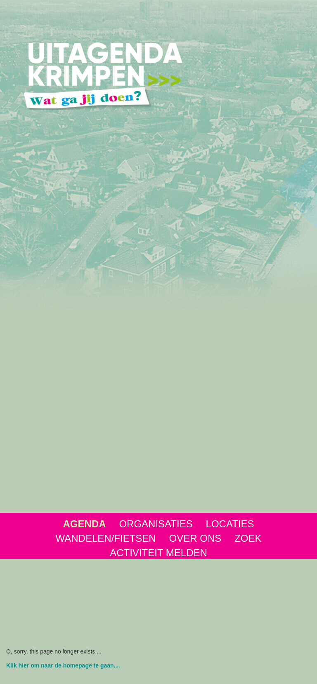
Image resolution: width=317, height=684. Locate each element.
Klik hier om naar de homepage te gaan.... (63, 665)
